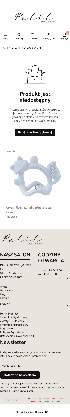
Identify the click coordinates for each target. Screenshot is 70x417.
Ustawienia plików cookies (16, 335)
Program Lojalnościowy (14, 324)
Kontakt (4, 297)
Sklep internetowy (31, 412)
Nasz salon (6, 290)
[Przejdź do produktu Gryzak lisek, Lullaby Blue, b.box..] (35, 176)
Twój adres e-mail (10, 365)
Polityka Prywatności (12, 332)
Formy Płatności (9, 313)
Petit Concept (10, 48)
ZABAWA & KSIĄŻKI (32, 48)
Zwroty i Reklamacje (12, 321)
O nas (3, 286)
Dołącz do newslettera (20, 375)
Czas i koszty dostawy (14, 317)
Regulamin (6, 328)
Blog (2, 294)
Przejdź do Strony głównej (35, 132)
